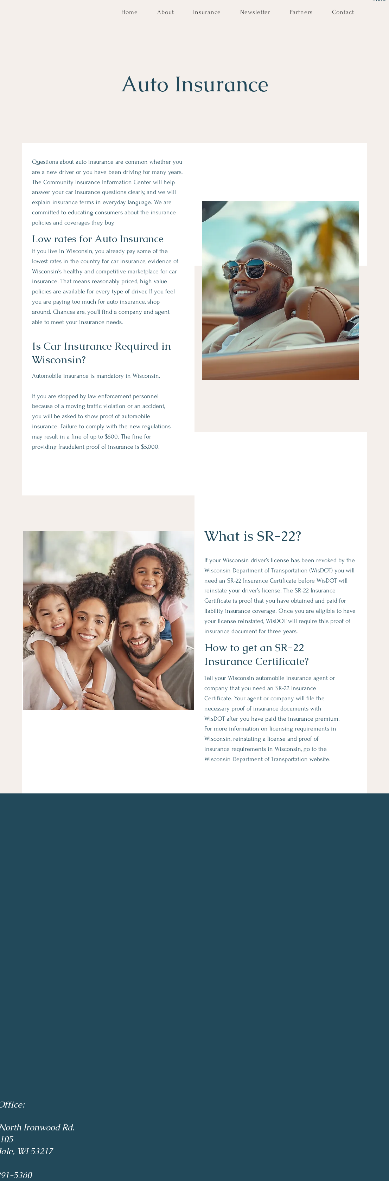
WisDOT (276, 621)
